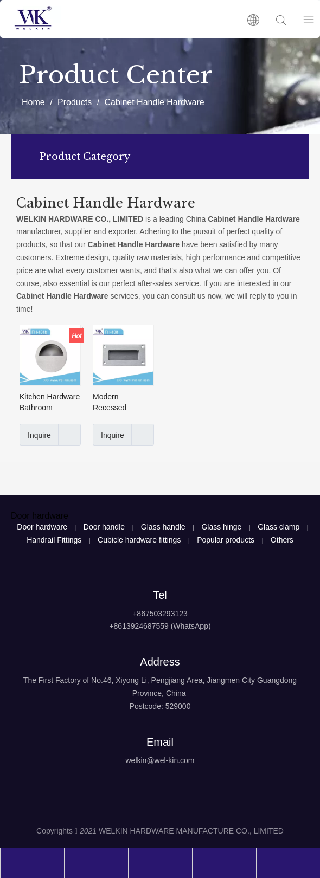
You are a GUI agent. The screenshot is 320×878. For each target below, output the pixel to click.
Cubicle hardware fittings (139, 539)
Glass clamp (278, 526)
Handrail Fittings (54, 539)
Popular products (225, 539)
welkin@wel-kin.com (159, 760)
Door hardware (42, 526)
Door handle (104, 526)
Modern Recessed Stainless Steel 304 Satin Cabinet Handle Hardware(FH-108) (123, 402)
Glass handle (163, 526)
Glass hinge (221, 526)
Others (282, 539)
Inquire (35, 435)
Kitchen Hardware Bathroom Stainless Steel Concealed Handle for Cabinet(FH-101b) (50, 402)
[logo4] (160, 787)
